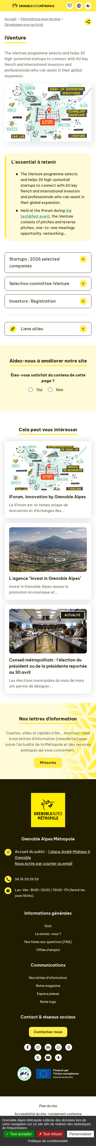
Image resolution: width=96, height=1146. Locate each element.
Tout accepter (19, 1134)
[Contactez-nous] (69, 5)
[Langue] (78, 5)
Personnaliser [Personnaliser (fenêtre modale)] (80, 1134)
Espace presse (48, 994)
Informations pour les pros (40, 19)
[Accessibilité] (88, 5)
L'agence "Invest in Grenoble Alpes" (45, 578)
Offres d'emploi (48, 950)
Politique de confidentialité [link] (48, 1141)
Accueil (10, 19)
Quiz (48, 926)
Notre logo (48, 1002)
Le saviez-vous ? (48, 934)
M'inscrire (48, 762)
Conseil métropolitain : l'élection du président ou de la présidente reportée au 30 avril (48, 666)
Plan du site (48, 1106)
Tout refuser (50, 1134)
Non (59, 389)
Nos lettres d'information (48, 978)
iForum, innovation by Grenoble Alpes (47, 496)
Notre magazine (48, 986)
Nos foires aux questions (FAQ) (48, 942)
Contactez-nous (48, 1032)
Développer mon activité (24, 25)
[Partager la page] (88, 21)
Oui (39, 389)
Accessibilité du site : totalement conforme (48, 1114)
